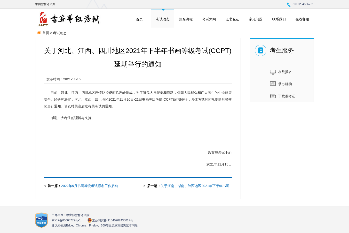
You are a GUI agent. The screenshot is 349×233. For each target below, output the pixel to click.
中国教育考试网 (45, 4)
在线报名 (281, 71)
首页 (139, 19)
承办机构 (281, 83)
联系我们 (279, 19)
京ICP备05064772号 (66, 220)
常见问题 (255, 19)
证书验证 (232, 19)
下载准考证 (282, 95)
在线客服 (302, 19)
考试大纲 (209, 19)
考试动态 (162, 19)
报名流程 (186, 19)
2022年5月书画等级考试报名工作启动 (89, 186)
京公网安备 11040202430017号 (110, 220)
